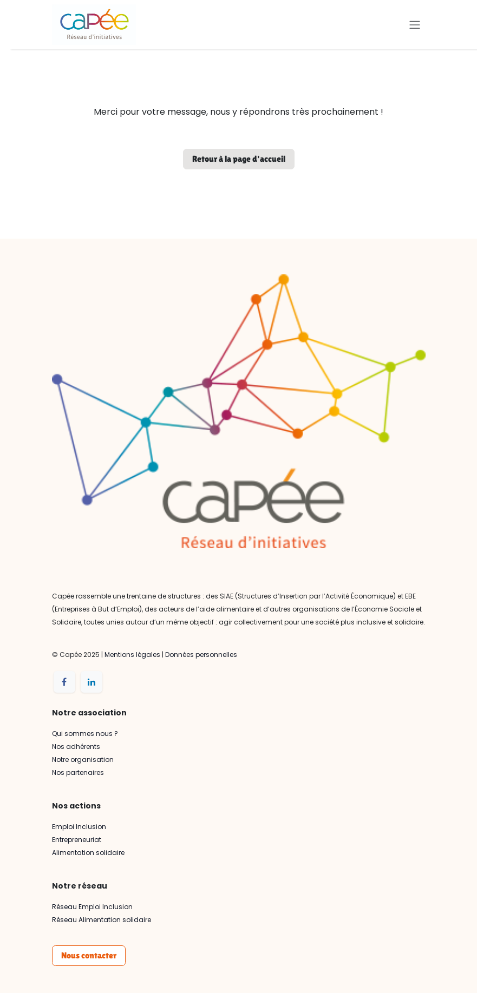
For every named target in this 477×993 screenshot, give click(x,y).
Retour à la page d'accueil (238, 159)
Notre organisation (83, 759)
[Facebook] (64, 682)
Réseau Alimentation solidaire (101, 919)
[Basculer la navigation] (415, 25)
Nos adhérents (76, 746)
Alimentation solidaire (88, 852)
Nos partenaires (78, 772)
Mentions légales (132, 654)
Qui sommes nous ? (85, 733)
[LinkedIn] (91, 682)
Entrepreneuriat (76, 839)
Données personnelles (201, 654)
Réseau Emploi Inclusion (92, 906)
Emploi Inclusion (79, 826)
